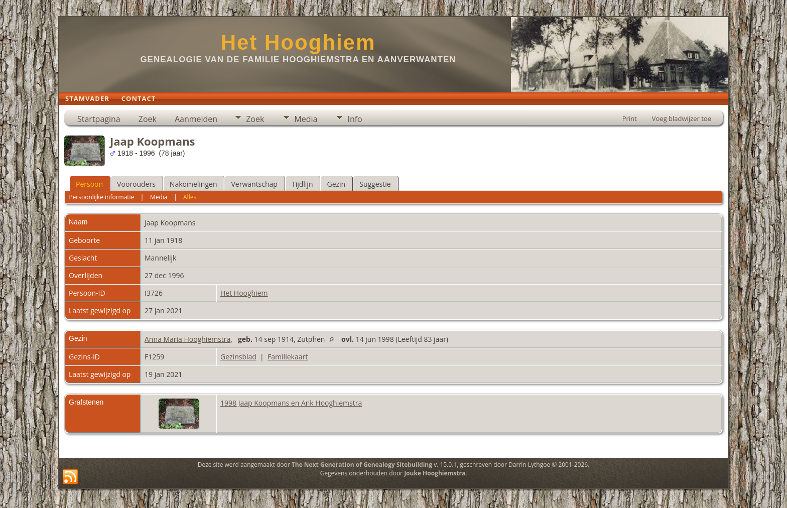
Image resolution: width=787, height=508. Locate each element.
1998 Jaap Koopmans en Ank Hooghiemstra (291, 403)
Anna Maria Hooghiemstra (187, 339)
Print (629, 118)
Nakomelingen (193, 184)
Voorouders (136, 184)
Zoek (148, 118)
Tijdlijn (302, 184)
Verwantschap (254, 184)
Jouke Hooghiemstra (434, 473)
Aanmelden (196, 118)
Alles (189, 197)
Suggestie (374, 184)
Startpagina (98, 118)
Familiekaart (288, 356)
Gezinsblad (238, 356)
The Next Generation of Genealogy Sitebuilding (362, 464)
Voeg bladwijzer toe (681, 118)
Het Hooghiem (298, 42)
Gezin (336, 184)
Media (305, 118)
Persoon (89, 184)
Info (354, 118)
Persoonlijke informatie (101, 197)
